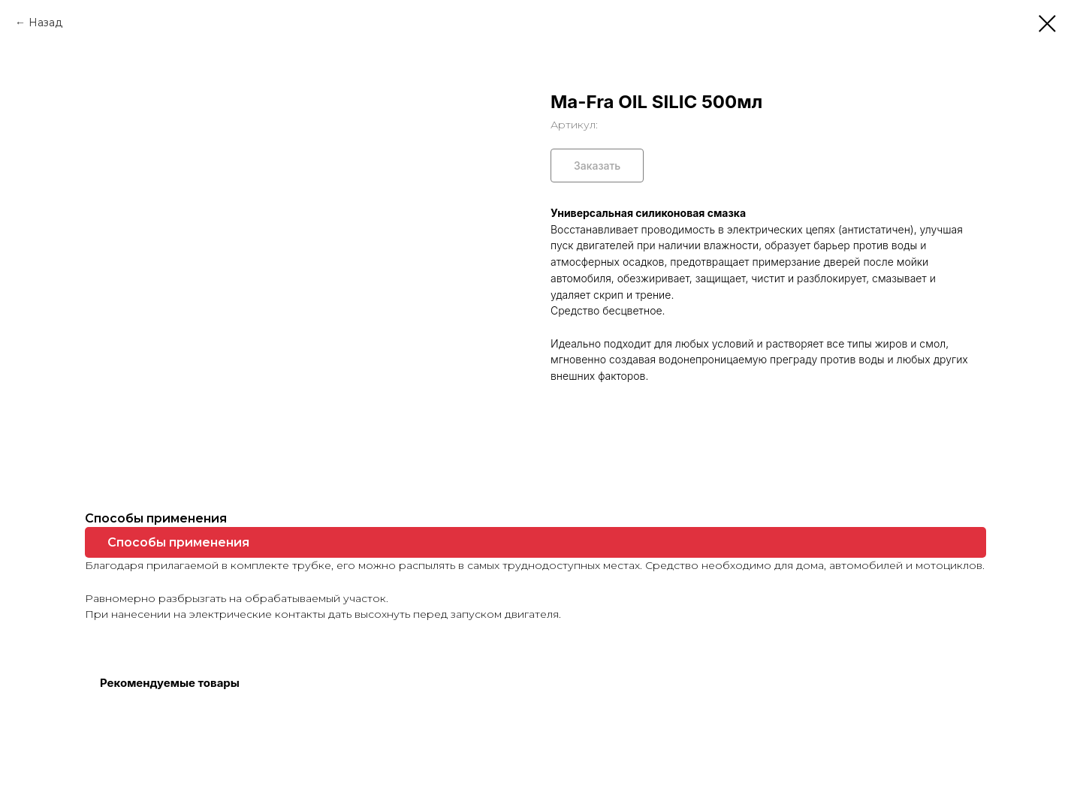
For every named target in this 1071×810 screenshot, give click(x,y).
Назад (45, 22)
